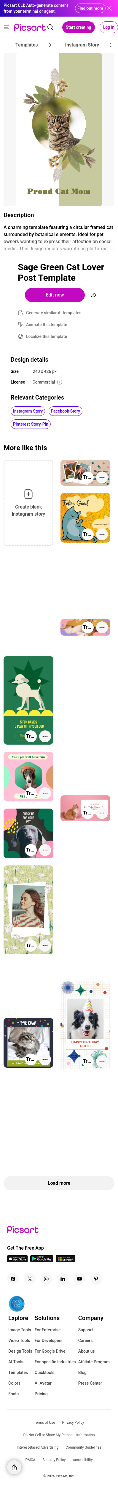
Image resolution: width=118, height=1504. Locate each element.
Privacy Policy (73, 1422)
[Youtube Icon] (79, 1279)
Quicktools (45, 1372)
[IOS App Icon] (17, 1261)
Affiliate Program (94, 1361)
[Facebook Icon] (13, 1279)
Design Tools (20, 1351)
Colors (14, 1383)
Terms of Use (44, 1422)
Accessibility (83, 1460)
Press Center (90, 1383)
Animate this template (46, 324)
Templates (18, 1372)
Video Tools (19, 1340)
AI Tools (15, 1361)
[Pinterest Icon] (96, 1279)
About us (86, 1351)
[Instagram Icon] (46, 1279)
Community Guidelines (83, 1447)
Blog (82, 1372)
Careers (85, 1340)
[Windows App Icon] (65, 1261)
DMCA (30, 1460)
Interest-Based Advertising (38, 1447)
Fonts (13, 1393)
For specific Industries (55, 1361)
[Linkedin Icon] (63, 1279)
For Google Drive (50, 1351)
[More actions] (102, 477)
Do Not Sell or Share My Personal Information (59, 1435)
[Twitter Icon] (30, 1279)
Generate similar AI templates (54, 312)
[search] (50, 27)
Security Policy (54, 1460)
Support (85, 1329)
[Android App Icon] (41, 1261)
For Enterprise (48, 1329)
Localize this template (46, 336)
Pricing (41, 1393)
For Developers (49, 1340)
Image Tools (19, 1329)
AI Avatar (43, 1383)
